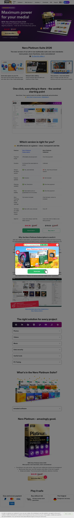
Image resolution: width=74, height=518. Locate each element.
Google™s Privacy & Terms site (38, 516)
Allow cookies (68, 513)
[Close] (57, 245)
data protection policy (37, 515)
